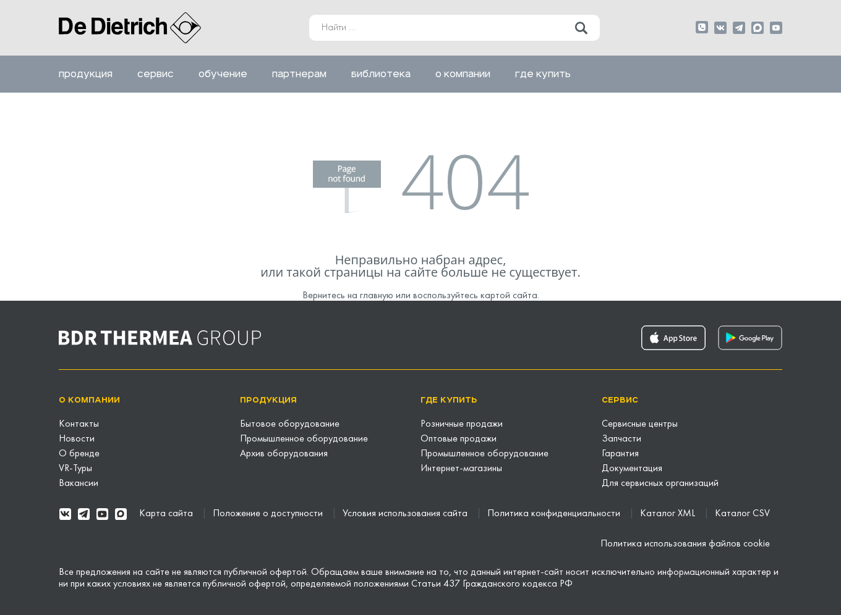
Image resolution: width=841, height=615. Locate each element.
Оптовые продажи (458, 439)
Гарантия (620, 454)
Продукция (86, 74)
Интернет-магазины (461, 469)
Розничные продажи (461, 424)
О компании (462, 74)
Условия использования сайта (406, 514)
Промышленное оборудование (304, 439)
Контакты (79, 424)
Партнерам (299, 74)
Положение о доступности (269, 514)
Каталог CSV (742, 514)
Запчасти (621, 439)
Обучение (223, 74)
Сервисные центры (640, 424)
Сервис (155, 74)
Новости (77, 439)
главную (376, 296)
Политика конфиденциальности (555, 514)
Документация (632, 469)
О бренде (79, 454)
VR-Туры (75, 469)
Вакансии (78, 483)
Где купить (543, 74)
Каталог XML (669, 514)
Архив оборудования (284, 454)
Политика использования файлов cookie (685, 544)
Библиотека (381, 74)
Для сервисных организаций (660, 483)
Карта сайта (167, 514)
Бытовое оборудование (289, 424)
